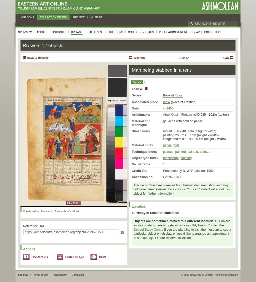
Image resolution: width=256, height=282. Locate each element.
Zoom (74, 203)
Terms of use (40, 274)
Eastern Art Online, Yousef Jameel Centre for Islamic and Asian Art (60, 6)
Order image (74, 257)
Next (226, 57)
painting (186, 158)
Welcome (27, 17)
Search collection (206, 32)
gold (176, 145)
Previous (140, 57)
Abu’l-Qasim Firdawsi (178, 114)
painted (168, 152)
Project (78, 17)
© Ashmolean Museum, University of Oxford (51, 211)
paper (167, 145)
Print (102, 257)
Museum (96, 17)
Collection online (53, 17)
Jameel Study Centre (149, 229)
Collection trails (141, 32)
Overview (25, 32)
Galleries (95, 32)
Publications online (173, 32)
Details (137, 82)
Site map (23, 274)
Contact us (40, 257)
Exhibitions (115, 32)
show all (137, 88)
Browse (77, 32)
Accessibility (60, 274)
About (41, 32)
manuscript (171, 158)
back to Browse (37, 57)
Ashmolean (220, 6)
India (166, 102)
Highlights (58, 32)
